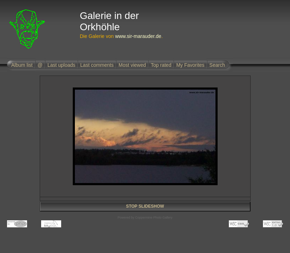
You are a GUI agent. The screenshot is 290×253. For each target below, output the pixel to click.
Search (217, 65)
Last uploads (61, 65)
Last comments (97, 65)
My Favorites (190, 65)
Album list (22, 65)
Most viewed (132, 65)
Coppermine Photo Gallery (153, 217)
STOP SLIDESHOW (145, 206)
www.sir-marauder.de (138, 36)
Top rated (161, 65)
